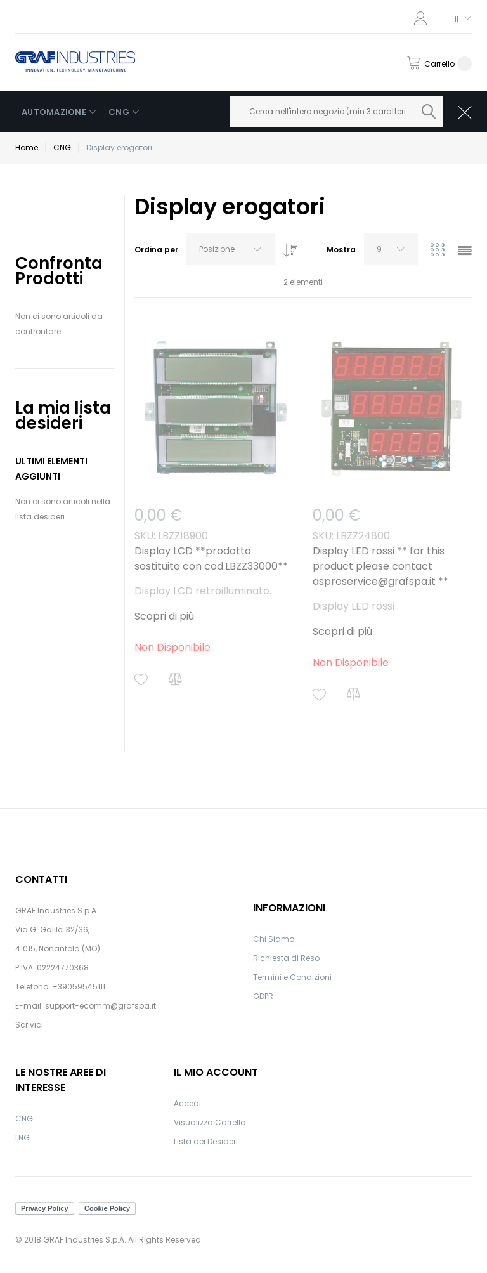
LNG (22, 1137)
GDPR (263, 996)
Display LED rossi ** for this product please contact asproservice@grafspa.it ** (380, 566)
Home (26, 147)
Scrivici (29, 1024)
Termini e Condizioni (292, 977)
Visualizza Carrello (209, 1122)
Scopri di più (164, 616)
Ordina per (156, 249)
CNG (62, 147)
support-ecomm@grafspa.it (100, 1005)
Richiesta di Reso (286, 958)
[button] (141, 679)
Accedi (187, 1103)
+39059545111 (78, 986)
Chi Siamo (273, 939)
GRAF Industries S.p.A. (56, 910)
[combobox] (337, 111)
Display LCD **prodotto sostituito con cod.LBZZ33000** (211, 558)
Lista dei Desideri (206, 1141)
